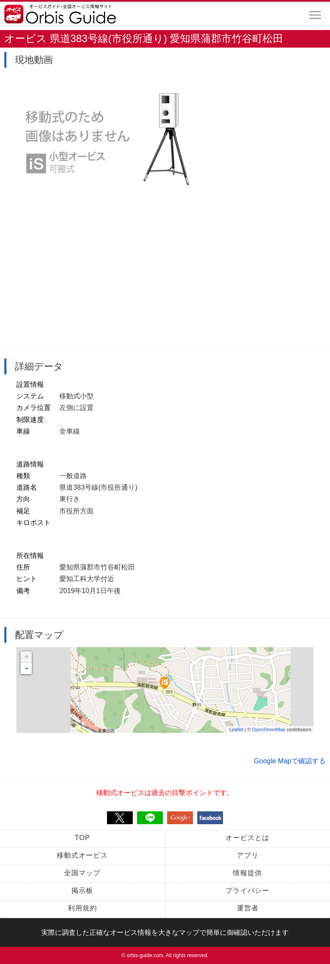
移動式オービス (82, 855)
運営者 (248, 908)
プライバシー (247, 890)
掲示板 (82, 890)
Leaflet (236, 729)
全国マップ (82, 873)
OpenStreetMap (268, 729)
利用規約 (82, 908)
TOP (82, 837)
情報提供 (247, 873)
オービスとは (247, 837)
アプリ (248, 855)
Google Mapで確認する (290, 761)
